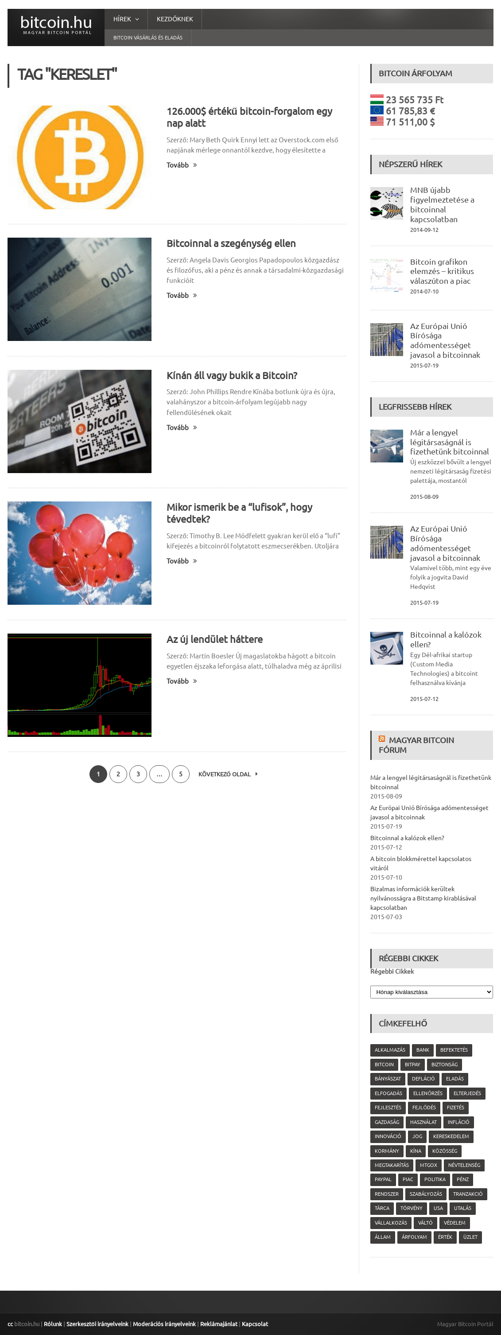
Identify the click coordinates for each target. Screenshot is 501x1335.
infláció (459, 1122)
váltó (425, 1222)
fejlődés (424, 1107)
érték (445, 1237)
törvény (411, 1208)
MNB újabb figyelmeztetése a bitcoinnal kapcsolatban (442, 204)
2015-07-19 (424, 365)
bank (422, 1050)
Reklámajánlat (218, 1324)
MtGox (428, 1165)
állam (383, 1237)
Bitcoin (384, 1064)
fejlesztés (388, 1107)
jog (417, 1136)
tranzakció (468, 1194)
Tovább (182, 165)
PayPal (383, 1179)
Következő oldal (228, 774)
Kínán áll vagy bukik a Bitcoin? (232, 375)
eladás (455, 1078)
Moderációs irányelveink (164, 1324)
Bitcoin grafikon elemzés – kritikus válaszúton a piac (442, 271)
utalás (462, 1208)
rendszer (387, 1194)
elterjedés (467, 1093)
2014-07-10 (424, 291)
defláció (423, 1078)
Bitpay (412, 1064)
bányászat (388, 1078)
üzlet (470, 1237)
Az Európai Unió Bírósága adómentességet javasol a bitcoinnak (445, 340)
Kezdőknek (175, 19)
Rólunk (53, 1324)
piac (408, 1179)
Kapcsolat (255, 1324)
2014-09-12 (424, 230)
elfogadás (388, 1093)
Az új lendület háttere (215, 639)
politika (435, 1179)
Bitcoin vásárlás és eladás (148, 37)
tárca (382, 1208)
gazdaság (387, 1122)
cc (10, 1324)
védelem (455, 1222)
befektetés (454, 1050)
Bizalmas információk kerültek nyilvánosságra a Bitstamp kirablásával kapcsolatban (423, 898)
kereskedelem (451, 1136)
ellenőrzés (428, 1093)
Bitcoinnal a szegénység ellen (231, 243)
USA (438, 1208)
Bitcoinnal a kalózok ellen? (407, 838)
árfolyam (414, 1237)
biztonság (444, 1064)
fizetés (455, 1107)
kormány (387, 1151)
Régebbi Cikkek (392, 971)
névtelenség (464, 1165)
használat (423, 1122)
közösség (444, 1151)
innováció (388, 1136)
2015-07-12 (424, 699)
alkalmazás (390, 1050)
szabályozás (426, 1194)
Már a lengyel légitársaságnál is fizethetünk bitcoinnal (449, 442)
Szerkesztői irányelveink (97, 1324)
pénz (463, 1179)
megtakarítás (392, 1165)
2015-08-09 (424, 496)
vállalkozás (391, 1222)
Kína (415, 1151)
